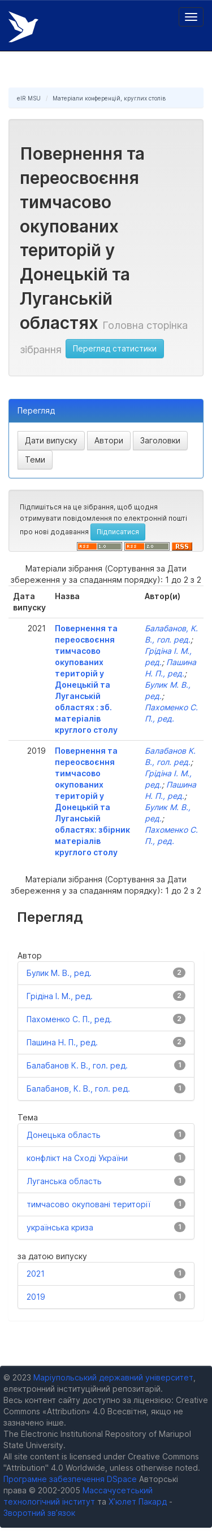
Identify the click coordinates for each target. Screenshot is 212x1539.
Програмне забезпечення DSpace (70, 1479)
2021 (36, 1273)
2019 (36, 1296)
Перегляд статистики (115, 348)
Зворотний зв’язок (39, 1513)
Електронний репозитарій (23, 26)
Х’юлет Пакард (138, 1501)
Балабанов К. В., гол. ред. (77, 1065)
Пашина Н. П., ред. (62, 1042)
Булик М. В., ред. (59, 973)
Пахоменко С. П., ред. (69, 1019)
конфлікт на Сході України (77, 1158)
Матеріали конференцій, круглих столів (109, 98)
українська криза (60, 1227)
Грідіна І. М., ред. (60, 996)
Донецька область (64, 1135)
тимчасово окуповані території (88, 1204)
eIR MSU (29, 98)
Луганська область (64, 1181)
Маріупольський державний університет (113, 1377)
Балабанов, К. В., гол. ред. (78, 1088)
